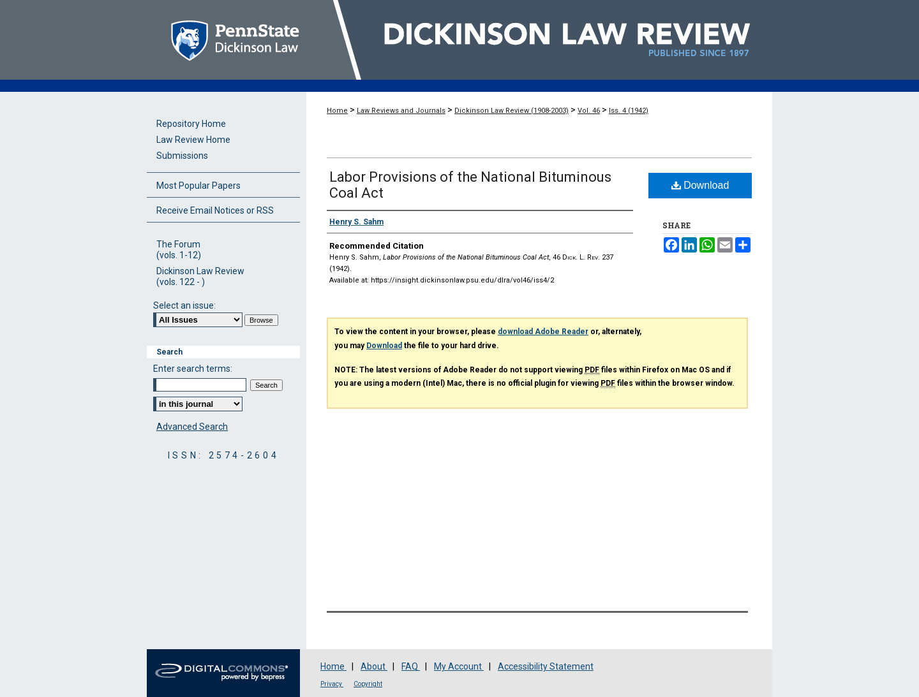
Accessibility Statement (546, 666)
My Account (459, 666)
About (374, 666)
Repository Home (191, 124)
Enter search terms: (192, 368)
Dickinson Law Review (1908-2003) (511, 110)
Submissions (182, 155)
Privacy (331, 683)
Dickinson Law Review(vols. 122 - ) (200, 276)
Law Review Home (193, 140)
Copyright (368, 683)
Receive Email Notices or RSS (215, 210)
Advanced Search (192, 427)
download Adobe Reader (543, 331)
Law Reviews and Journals (401, 110)
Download (700, 185)
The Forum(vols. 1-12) (178, 249)
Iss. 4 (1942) (628, 110)
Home (337, 110)
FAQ (410, 666)
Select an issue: (184, 305)
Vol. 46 (589, 110)
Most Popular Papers (198, 185)
